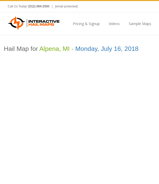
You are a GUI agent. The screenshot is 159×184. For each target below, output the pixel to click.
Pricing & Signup (86, 23)
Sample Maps (140, 23)
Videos (114, 23)
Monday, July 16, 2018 (107, 48)
